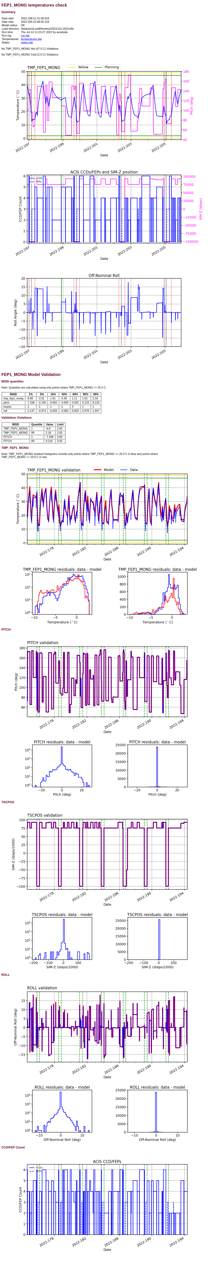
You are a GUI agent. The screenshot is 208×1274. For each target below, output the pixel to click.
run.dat (25, 35)
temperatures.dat (31, 39)
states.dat (27, 42)
